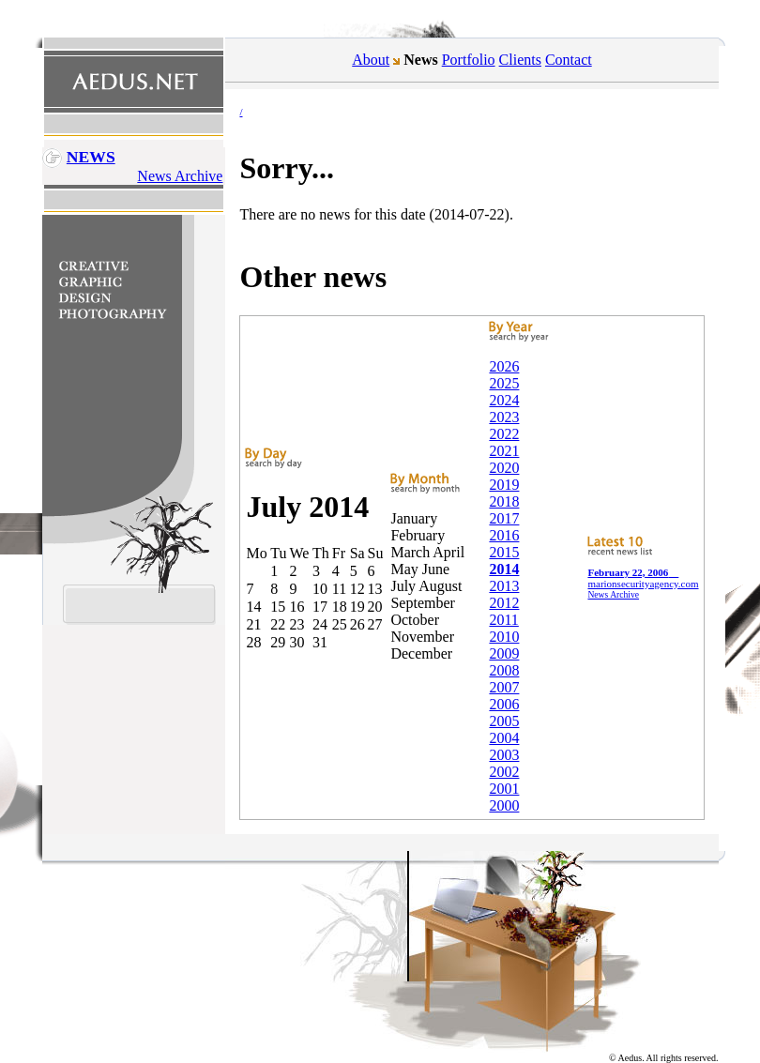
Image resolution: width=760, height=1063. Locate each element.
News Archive (179, 176)
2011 (503, 620)
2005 (504, 721)
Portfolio (468, 60)
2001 (504, 789)
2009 (504, 653)
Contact (568, 60)
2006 (504, 704)
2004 (504, 738)
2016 (504, 535)
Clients (520, 60)
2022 (504, 434)
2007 (504, 687)
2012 (504, 603)
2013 (504, 586)
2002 (504, 772)
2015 (504, 552)
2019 (504, 485)
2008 (504, 670)
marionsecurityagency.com (642, 578)
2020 (504, 468)
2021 (504, 451)
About (370, 60)
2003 (504, 755)
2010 (504, 637)
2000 (504, 805)
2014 (504, 569)
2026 (504, 366)
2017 (504, 518)
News (91, 156)
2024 (504, 400)
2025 (504, 383)
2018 (504, 501)
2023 (504, 417)
